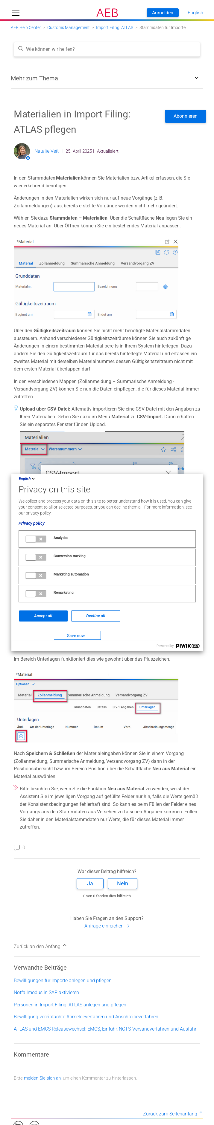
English (27, 478)
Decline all (95, 615)
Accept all (43, 615)
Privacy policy (32, 523)
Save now (76, 635)
